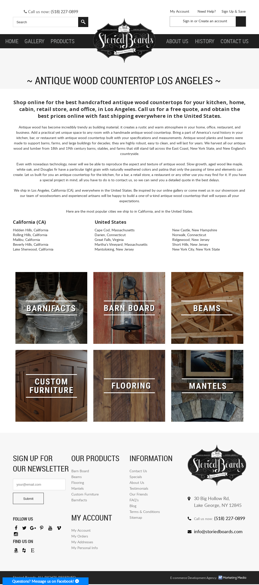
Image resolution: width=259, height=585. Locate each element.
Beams (76, 476)
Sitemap (136, 517)
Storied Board (124, 41)
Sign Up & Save (234, 11)
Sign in (188, 20)
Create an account (213, 20)
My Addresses (82, 541)
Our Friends (139, 494)
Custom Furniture (85, 494)
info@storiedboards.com (218, 531)
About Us (137, 482)
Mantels (77, 488)
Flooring (77, 482)
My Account (179, 11)
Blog (133, 505)
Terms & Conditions (145, 511)
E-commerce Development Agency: (193, 578)
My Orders (79, 536)
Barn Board (80, 470)
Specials (136, 476)
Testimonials (139, 488)
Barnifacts (79, 500)
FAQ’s (134, 500)
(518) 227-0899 (64, 11)
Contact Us (138, 470)
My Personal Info (84, 547)
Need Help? (207, 11)
